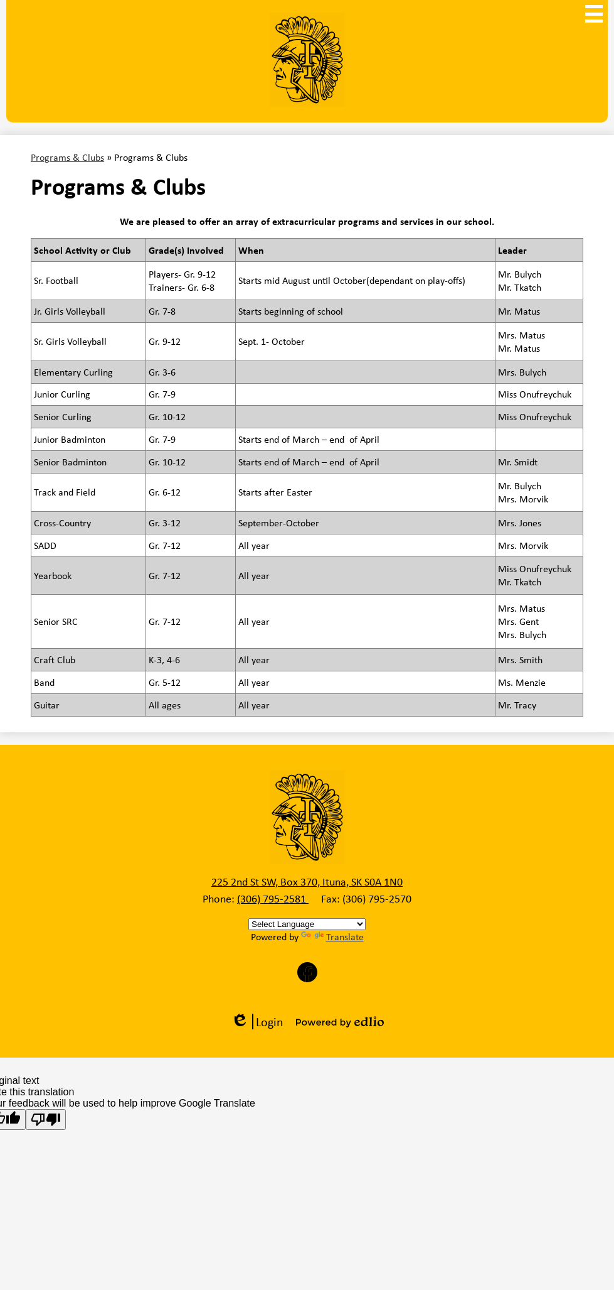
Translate (332, 936)
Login (257, 1021)
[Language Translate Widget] (307, 924)
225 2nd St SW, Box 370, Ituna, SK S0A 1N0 (307, 881)
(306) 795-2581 (273, 898)
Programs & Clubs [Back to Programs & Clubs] (67, 157)
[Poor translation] (46, 1119)
